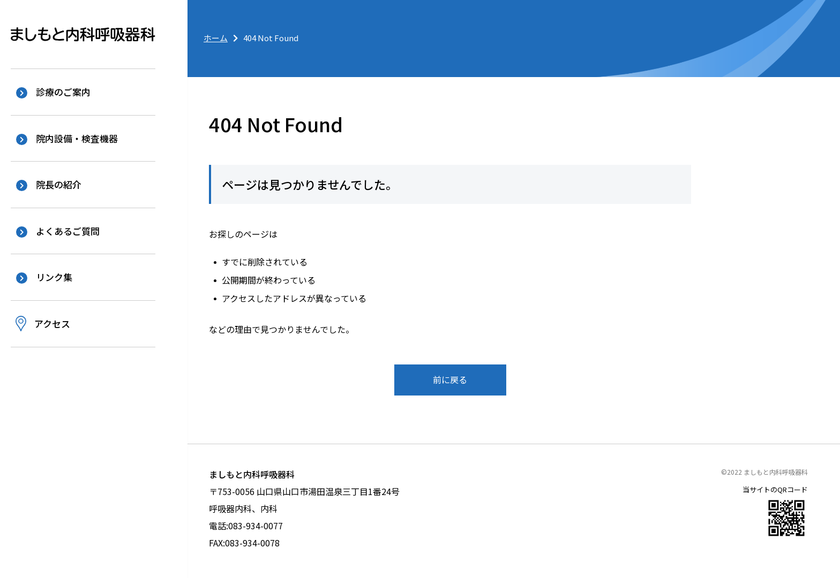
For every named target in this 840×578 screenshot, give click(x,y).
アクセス (52, 323)
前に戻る (450, 379)
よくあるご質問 (68, 231)
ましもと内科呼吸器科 (83, 34)
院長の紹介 (58, 184)
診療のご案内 (63, 91)
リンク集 (54, 277)
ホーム (216, 37)
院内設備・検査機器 (77, 138)
